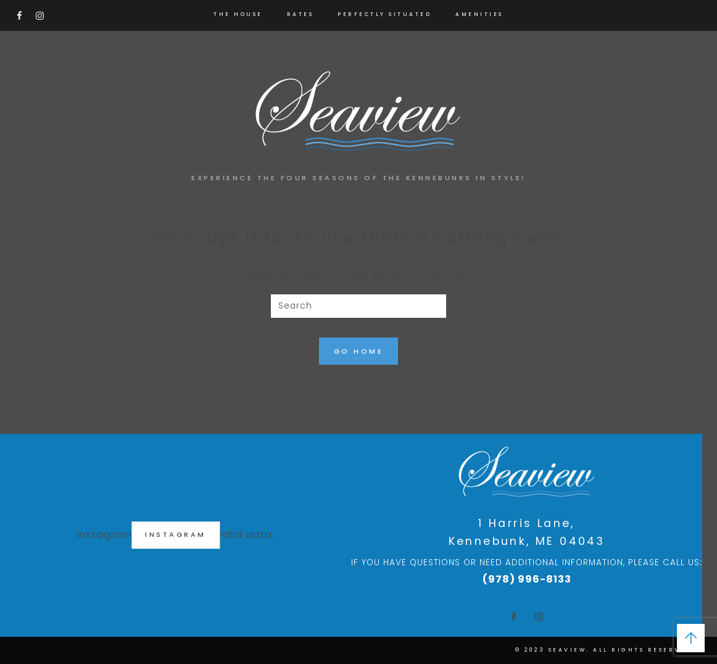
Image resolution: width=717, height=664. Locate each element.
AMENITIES (479, 14)
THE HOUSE (238, 14)
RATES (300, 14)
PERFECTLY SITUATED (384, 14)
